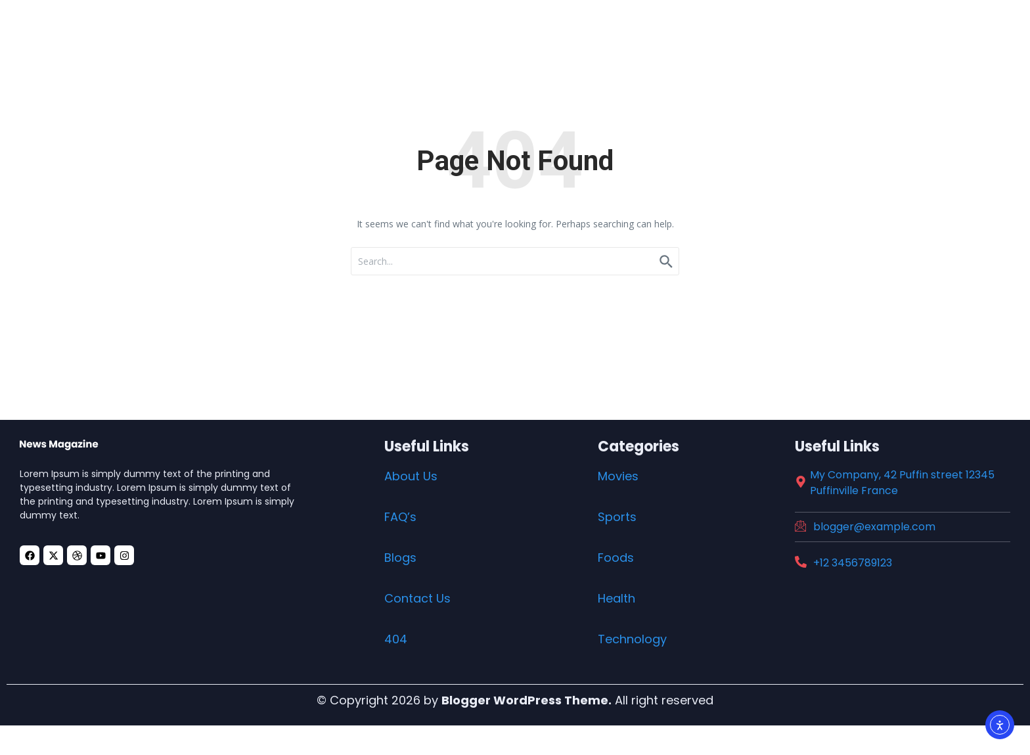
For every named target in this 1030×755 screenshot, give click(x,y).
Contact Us (417, 598)
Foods (616, 557)
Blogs (400, 557)
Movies (618, 476)
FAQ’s (400, 517)
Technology (632, 639)
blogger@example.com (874, 526)
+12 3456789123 (852, 562)
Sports (617, 517)
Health (616, 598)
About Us (410, 476)
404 (395, 639)
